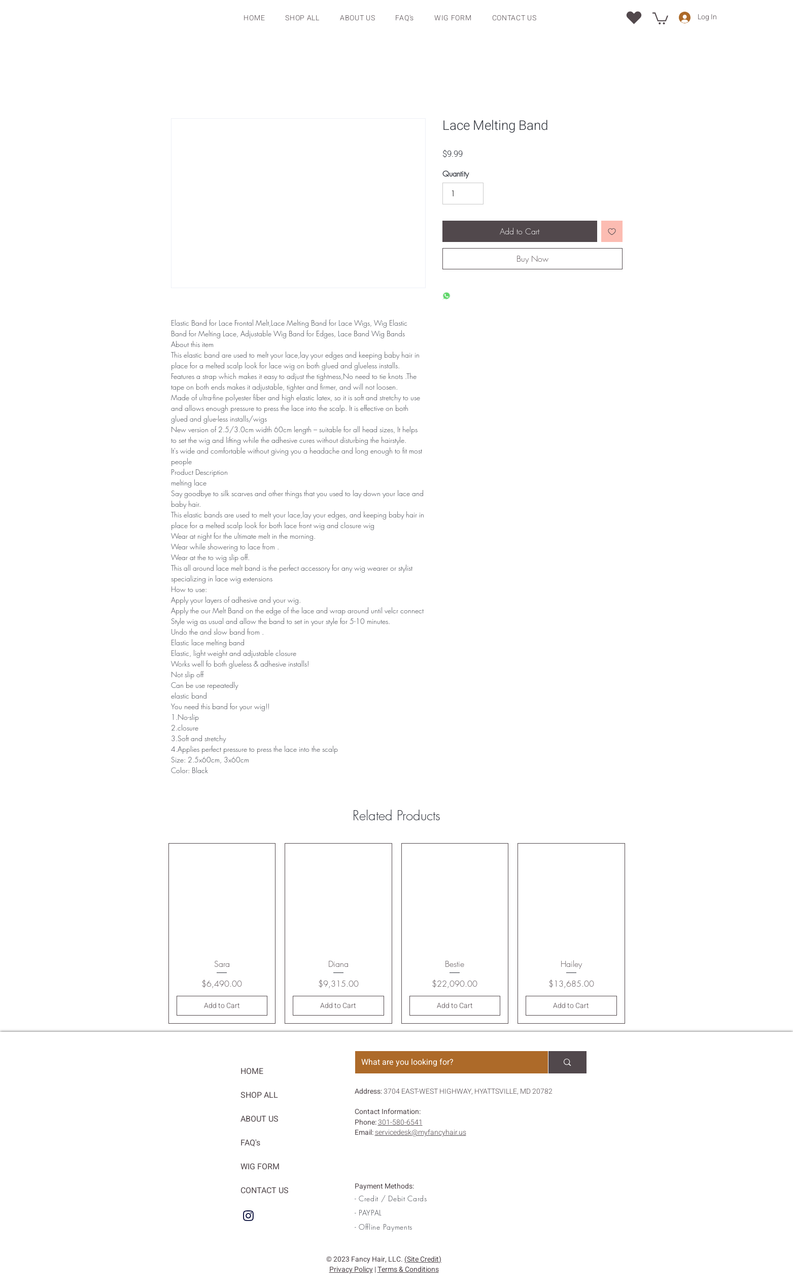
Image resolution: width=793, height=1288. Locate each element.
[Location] (634, 17)
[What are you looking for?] (444, 1062)
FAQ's (250, 1143)
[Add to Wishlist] (612, 231)
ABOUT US (259, 1119)
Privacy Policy (351, 1269)
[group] (396, 933)
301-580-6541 (400, 1122)
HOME (251, 1071)
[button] (660, 17)
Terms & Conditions (408, 1269)
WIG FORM (260, 1167)
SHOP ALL (259, 1095)
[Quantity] (463, 194)
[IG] (248, 1216)
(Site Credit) (422, 1259)
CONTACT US (264, 1191)
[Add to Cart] (222, 1006)
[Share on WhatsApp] (446, 296)
